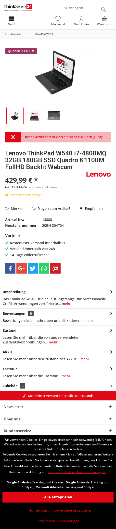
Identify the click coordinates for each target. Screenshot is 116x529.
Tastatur (10, 368)
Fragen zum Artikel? (51, 208)
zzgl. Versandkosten (43, 187)
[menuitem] (104, 20)
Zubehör (14, 385)
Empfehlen (91, 208)
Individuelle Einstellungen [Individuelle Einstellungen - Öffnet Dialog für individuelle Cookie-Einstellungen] (58, 521)
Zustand (9, 330)
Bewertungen (14, 313)
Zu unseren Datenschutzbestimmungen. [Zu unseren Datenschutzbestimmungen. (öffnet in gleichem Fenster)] (77, 472)
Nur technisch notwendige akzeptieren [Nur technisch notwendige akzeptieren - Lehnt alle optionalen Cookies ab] (60, 510)
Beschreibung (14, 292)
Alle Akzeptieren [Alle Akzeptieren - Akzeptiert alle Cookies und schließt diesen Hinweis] (58, 497)
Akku (7, 352)
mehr (66, 303)
